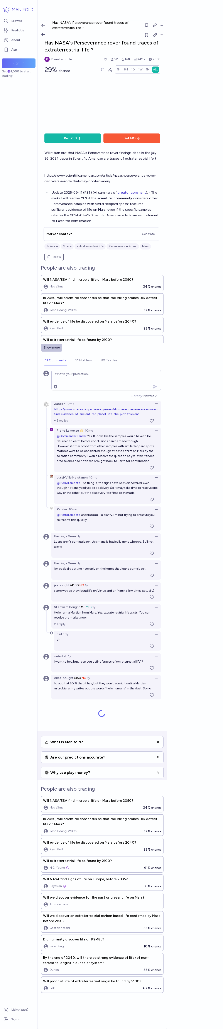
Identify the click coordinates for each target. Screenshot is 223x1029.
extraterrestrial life (90, 246)
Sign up (18, 63)
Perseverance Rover (123, 246)
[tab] (55, 360)
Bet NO (132, 138)
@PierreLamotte (68, 483)
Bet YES (72, 138)
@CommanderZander (71, 436)
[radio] (118, 70)
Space (67, 246)
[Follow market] (146, 34)
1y (79, 536)
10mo (70, 404)
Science (52, 246)
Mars (145, 246)
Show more (52, 347)
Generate (148, 234)
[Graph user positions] (109, 69)
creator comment (132, 192)
